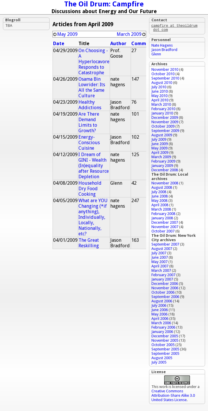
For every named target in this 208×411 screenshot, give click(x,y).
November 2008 (164, 184)
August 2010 (161, 84)
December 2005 (164, 337)
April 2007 (159, 267)
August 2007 (161, 250)
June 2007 (159, 258)
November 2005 (164, 341)
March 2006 (161, 324)
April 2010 (159, 101)
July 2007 (158, 254)
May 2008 (159, 202)
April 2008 (159, 206)
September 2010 (165, 79)
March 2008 (161, 210)
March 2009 (129, 34)
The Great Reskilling (88, 242)
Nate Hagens (162, 46)
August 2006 (161, 302)
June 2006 (159, 311)
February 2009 (163, 162)
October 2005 (162, 346)
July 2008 (158, 193)
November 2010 (164, 70)
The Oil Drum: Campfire (104, 4)
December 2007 (164, 223)
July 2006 (158, 306)
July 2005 (158, 363)
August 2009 (161, 136)
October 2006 (162, 293)
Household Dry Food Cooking (90, 188)
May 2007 (159, 263)
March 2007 (161, 271)
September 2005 (165, 350)
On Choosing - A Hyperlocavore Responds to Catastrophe (93, 61)
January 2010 (162, 114)
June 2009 (159, 145)
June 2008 (159, 197)
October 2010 (162, 75)
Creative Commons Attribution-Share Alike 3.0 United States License (173, 396)
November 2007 (164, 228)
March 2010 (161, 105)
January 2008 (162, 219)
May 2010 (159, 97)
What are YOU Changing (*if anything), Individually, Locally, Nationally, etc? (93, 217)
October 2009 (162, 127)
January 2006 (162, 333)
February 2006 (163, 328)
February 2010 (163, 110)
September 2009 (165, 132)
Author (118, 43)
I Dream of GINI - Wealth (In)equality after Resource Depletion (93, 165)
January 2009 (162, 167)
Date (58, 43)
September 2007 (165, 245)
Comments (143, 43)
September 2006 (165, 298)
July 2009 (158, 140)
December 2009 (164, 119)
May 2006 (159, 315)
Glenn (156, 55)
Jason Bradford (164, 51)
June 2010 (159, 92)
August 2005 (161, 359)
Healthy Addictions (89, 104)
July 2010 (158, 88)
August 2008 (161, 188)
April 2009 (159, 153)
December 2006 (164, 285)
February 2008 (163, 215)
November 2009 (164, 123)
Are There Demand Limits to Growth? (88, 122)
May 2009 (67, 34)
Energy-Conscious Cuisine (89, 142)
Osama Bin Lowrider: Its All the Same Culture (91, 87)
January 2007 (162, 280)
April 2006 (159, 319)
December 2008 (164, 171)
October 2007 (162, 232)
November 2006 (164, 289)
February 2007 (163, 276)
